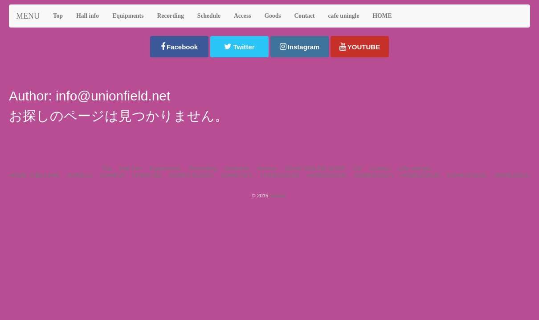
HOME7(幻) (237, 175)
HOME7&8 (146, 175)
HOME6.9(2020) (191, 175)
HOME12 (79, 175)
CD (357, 168)
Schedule (236, 168)
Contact (380, 168)
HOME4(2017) (373, 175)
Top (107, 168)
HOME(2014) (512, 175)
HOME (18, 175)
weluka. (278, 195)
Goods (293, 168)
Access (267, 168)
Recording (202, 168)
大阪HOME (44, 175)
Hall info (130, 168)
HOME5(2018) (327, 175)
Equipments (165, 168)
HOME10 (112, 175)
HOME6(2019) (280, 175)
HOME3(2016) (420, 175)
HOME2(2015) (467, 175)
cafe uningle (414, 168)
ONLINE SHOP (324, 168)
